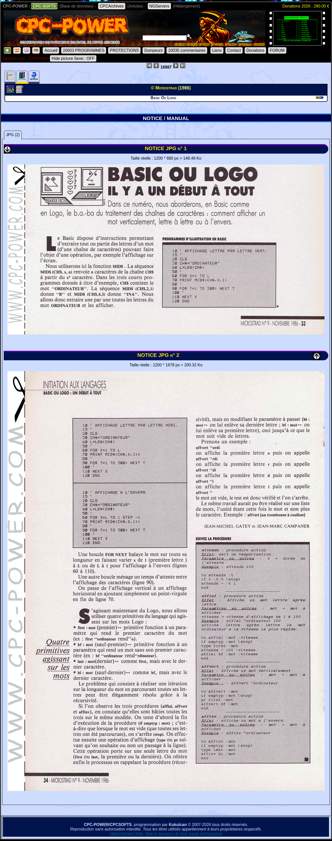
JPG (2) (13, 135)
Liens (217, 50)
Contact (234, 50)
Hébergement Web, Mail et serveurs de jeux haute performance (166, 833)
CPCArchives (112, 6)
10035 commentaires (186, 50)
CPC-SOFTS (44, 6)
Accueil (50, 50)
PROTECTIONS (124, 50)
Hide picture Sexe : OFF (73, 58)
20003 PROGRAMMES (83, 50)
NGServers (159, 6)
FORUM (277, 50)
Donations (255, 50)
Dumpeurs (153, 50)
